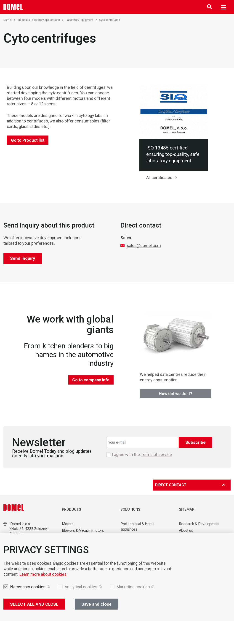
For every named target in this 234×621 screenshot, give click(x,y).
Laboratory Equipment (81, 20)
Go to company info (90, 379)
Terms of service (156, 454)
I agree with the (142, 455)
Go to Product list (28, 140)
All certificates (159, 177)
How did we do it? (175, 393)
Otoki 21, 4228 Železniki (29, 528)
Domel (9, 20)
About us (186, 530)
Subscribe (195, 442)
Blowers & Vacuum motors (83, 530)
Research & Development (199, 524)
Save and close (96, 604)
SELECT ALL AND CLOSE (34, 604)
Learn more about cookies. (43, 574)
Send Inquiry (22, 258)
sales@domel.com (144, 245)
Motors (68, 524)
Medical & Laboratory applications (41, 20)
